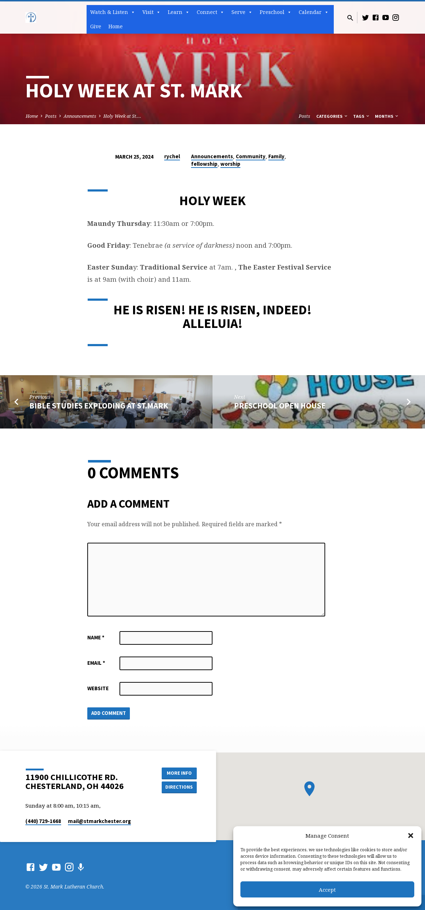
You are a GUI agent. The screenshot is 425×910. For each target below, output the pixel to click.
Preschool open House (280, 406)
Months (387, 116)
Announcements (80, 116)
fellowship (204, 163)
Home (115, 26)
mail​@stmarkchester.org (99, 821)
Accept (327, 889)
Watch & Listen (112, 12)
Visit (151, 12)
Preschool (276, 12)
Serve (242, 12)
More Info (178, 772)
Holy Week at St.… (122, 116)
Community (250, 156)
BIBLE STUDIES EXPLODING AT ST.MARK (98, 406)
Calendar (314, 12)
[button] (410, 835)
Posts (51, 116)
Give (95, 26)
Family (276, 156)
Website (98, 688)
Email (96, 662)
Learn (179, 12)
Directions (179, 787)
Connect (210, 12)
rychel (172, 156)
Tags (361, 116)
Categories (332, 116)
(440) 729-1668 (43, 821)
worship (230, 163)
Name (95, 637)
